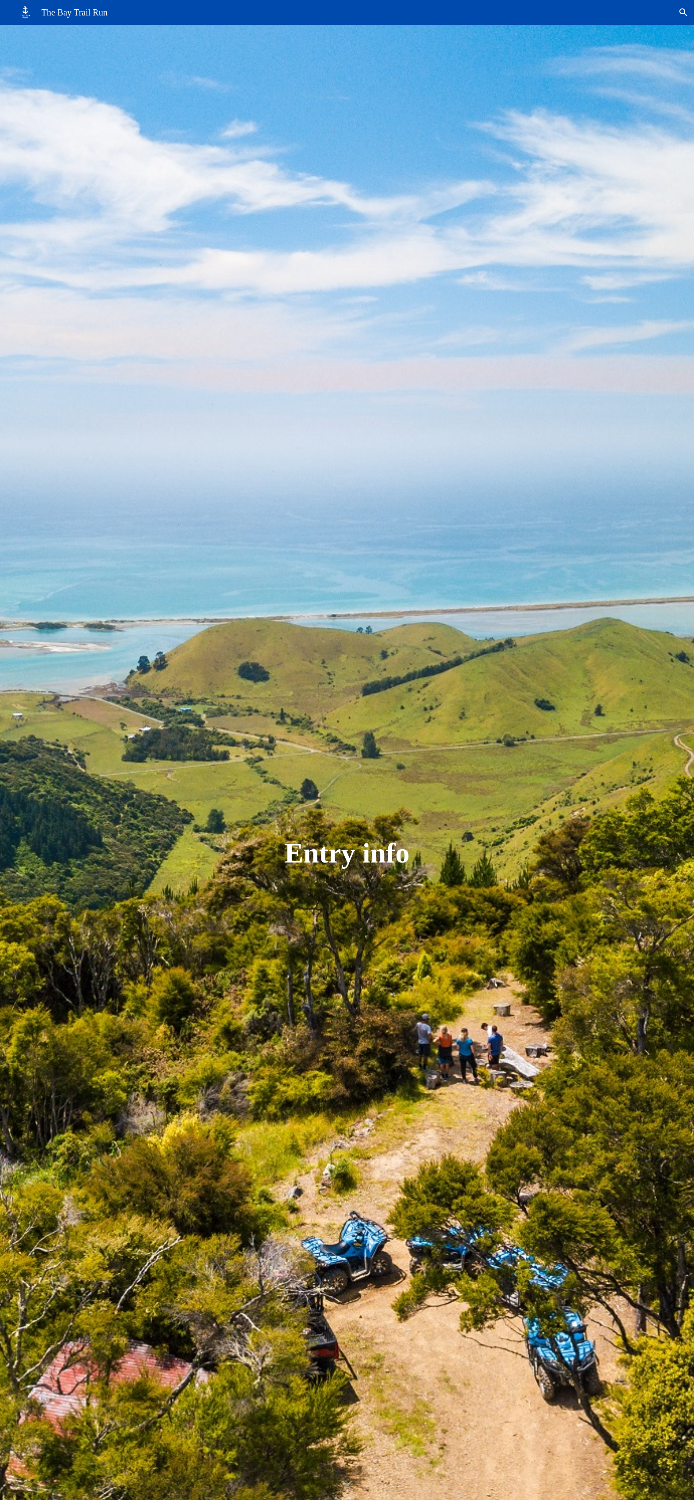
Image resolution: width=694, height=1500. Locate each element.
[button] (683, 12)
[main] (347, 853)
